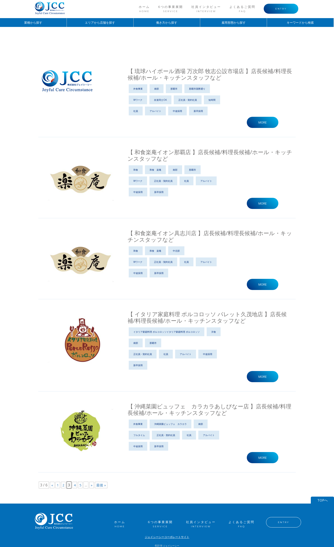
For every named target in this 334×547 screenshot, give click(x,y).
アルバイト (155, 111)
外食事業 (138, 88)
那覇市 (173, 88)
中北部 (176, 251)
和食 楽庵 (155, 170)
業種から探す (33, 22)
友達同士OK (160, 99)
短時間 (212, 99)
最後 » (102, 486)
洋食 (213, 332)
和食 (135, 170)
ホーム (144, 9)
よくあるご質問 (242, 9)
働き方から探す (166, 22)
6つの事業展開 (170, 9)
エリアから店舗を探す (100, 22)
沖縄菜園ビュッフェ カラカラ (170, 425)
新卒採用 (198, 111)
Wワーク (137, 99)
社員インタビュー (206, 9)
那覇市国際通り (197, 88)
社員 (135, 111)
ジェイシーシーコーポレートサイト (167, 535)
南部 (156, 88)
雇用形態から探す (234, 22)
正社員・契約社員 (187, 99)
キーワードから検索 (300, 22)
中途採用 (177, 111)
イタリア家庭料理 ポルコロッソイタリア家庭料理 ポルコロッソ (166, 332)
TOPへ (322, 497)
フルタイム (139, 436)
